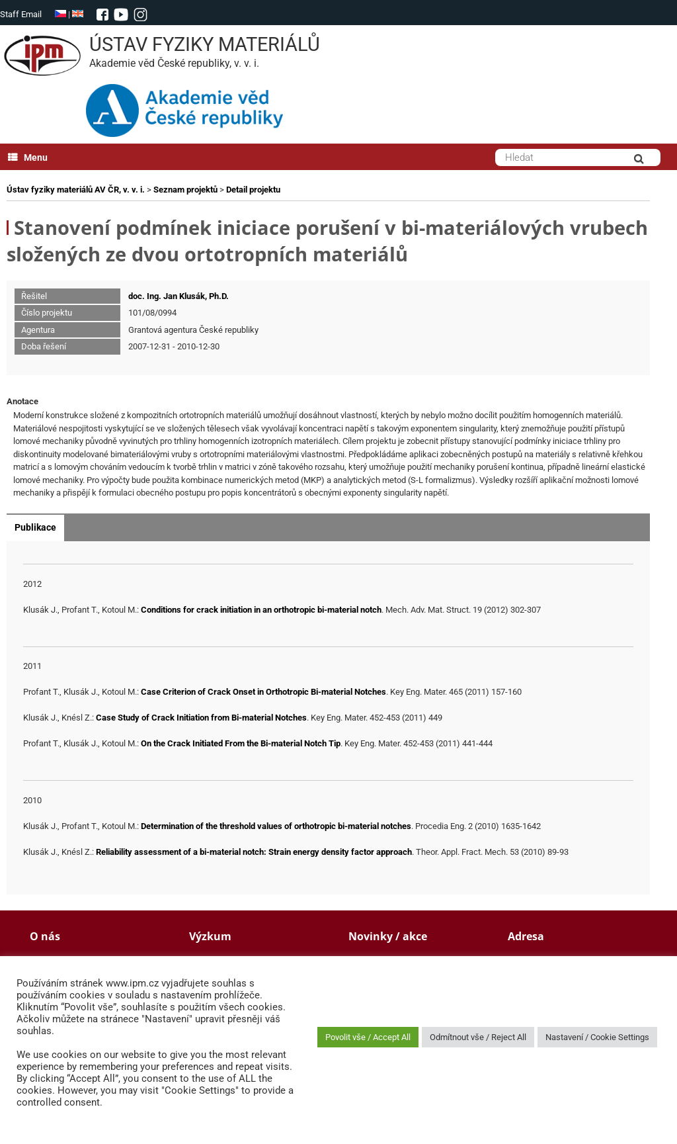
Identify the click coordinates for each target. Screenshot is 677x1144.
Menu (28, 157)
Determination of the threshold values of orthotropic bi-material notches (276, 826)
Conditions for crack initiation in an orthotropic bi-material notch (261, 610)
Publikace (35, 527)
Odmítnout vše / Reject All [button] (478, 1037)
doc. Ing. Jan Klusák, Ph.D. (178, 296)
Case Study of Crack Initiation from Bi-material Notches (201, 718)
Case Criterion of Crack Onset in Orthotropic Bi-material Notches (263, 692)
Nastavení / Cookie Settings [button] (597, 1037)
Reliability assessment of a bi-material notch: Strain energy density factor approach (254, 852)
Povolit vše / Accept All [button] (368, 1037)
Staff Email (21, 14)
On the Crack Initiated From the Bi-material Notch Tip (240, 743)
